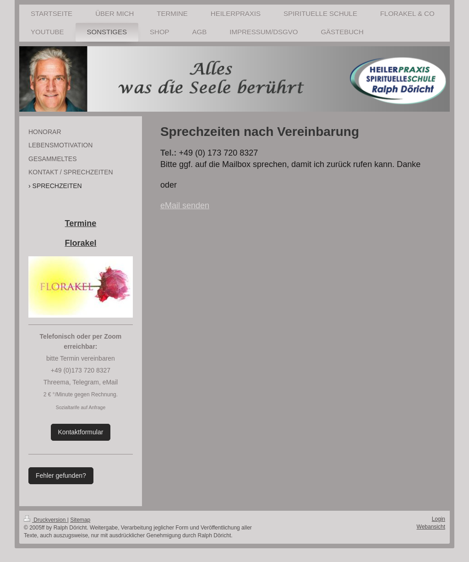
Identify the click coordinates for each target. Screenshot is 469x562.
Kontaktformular (81, 432)
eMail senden (184, 205)
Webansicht (431, 527)
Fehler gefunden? (61, 475)
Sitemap (80, 520)
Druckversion (45, 520)
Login (438, 519)
